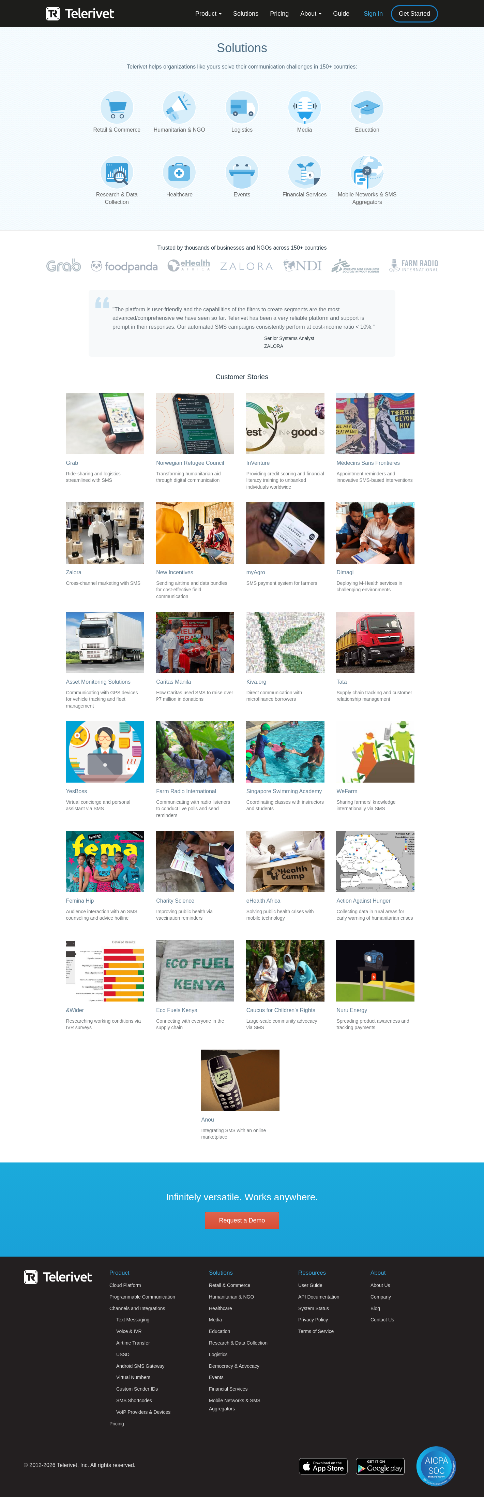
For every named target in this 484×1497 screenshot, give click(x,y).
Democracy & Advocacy (234, 1366)
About (310, 13)
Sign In (373, 13)
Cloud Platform (125, 1285)
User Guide (310, 1285)
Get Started (414, 13)
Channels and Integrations (137, 1308)
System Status (313, 1308)
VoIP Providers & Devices (143, 1412)
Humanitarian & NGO (231, 1297)
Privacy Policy (313, 1319)
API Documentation (318, 1297)
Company (380, 1297)
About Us (380, 1285)
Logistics (218, 1354)
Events (216, 1377)
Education (219, 1331)
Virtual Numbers (133, 1377)
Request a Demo (242, 1220)
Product (208, 13)
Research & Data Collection (238, 1343)
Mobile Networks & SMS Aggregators (234, 1404)
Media (215, 1319)
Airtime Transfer (133, 1343)
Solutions (245, 13)
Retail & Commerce (229, 1285)
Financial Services (228, 1389)
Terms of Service (316, 1331)
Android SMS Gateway (140, 1366)
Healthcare (220, 1308)
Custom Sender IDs (137, 1389)
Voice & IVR (129, 1331)
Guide (341, 13)
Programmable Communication (142, 1297)
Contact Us (382, 1319)
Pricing (279, 13)
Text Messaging (132, 1319)
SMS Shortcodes (134, 1400)
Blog (375, 1308)
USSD (123, 1354)
